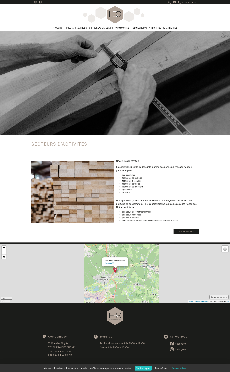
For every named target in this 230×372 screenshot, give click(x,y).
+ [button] (4, 248)
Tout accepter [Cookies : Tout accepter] (143, 368)
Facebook (178, 344)
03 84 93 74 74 (60, 351)
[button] (4, 257)
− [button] (4, 252)
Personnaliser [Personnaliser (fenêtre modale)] (179, 368)
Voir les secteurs (186, 231)
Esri (227, 301)
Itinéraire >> (109, 263)
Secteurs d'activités (144, 27)
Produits (57, 27)
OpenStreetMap (202, 301)
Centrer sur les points (219, 297)
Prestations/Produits (78, 27)
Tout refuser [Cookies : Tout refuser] (161, 368)
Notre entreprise (167, 27)
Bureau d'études (102, 27)
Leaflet (190, 301)
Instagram (178, 349)
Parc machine (122, 27)
